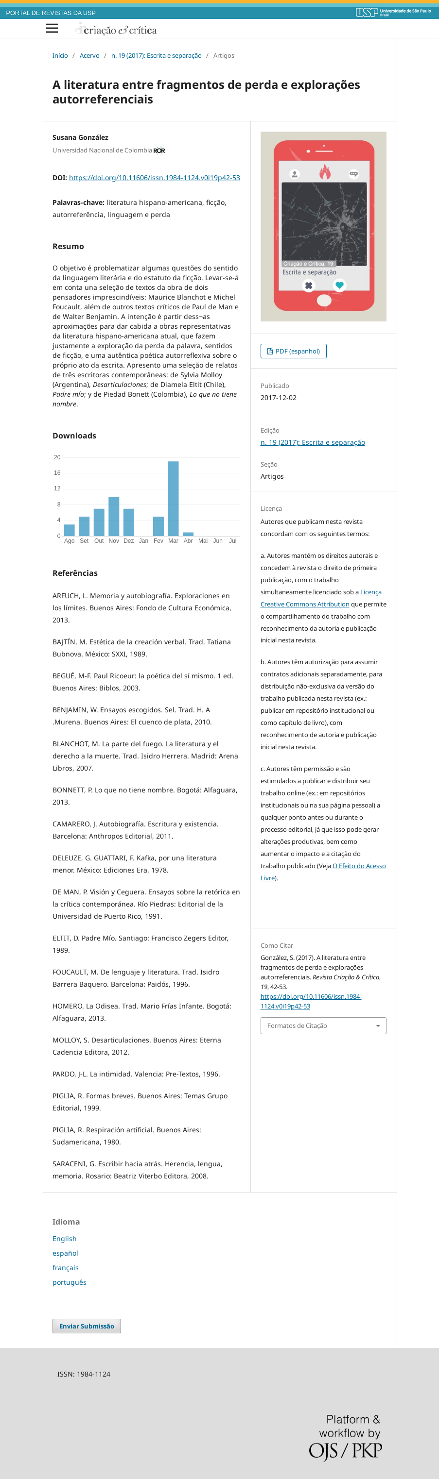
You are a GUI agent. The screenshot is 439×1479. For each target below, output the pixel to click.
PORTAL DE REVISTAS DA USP (51, 13)
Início (60, 55)
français (66, 1267)
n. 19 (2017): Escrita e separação (156, 55)
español (65, 1253)
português (70, 1282)
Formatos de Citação (297, 1025)
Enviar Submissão (86, 1326)
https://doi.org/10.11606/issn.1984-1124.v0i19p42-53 (154, 177)
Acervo (90, 55)
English (65, 1238)
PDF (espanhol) (297, 351)
